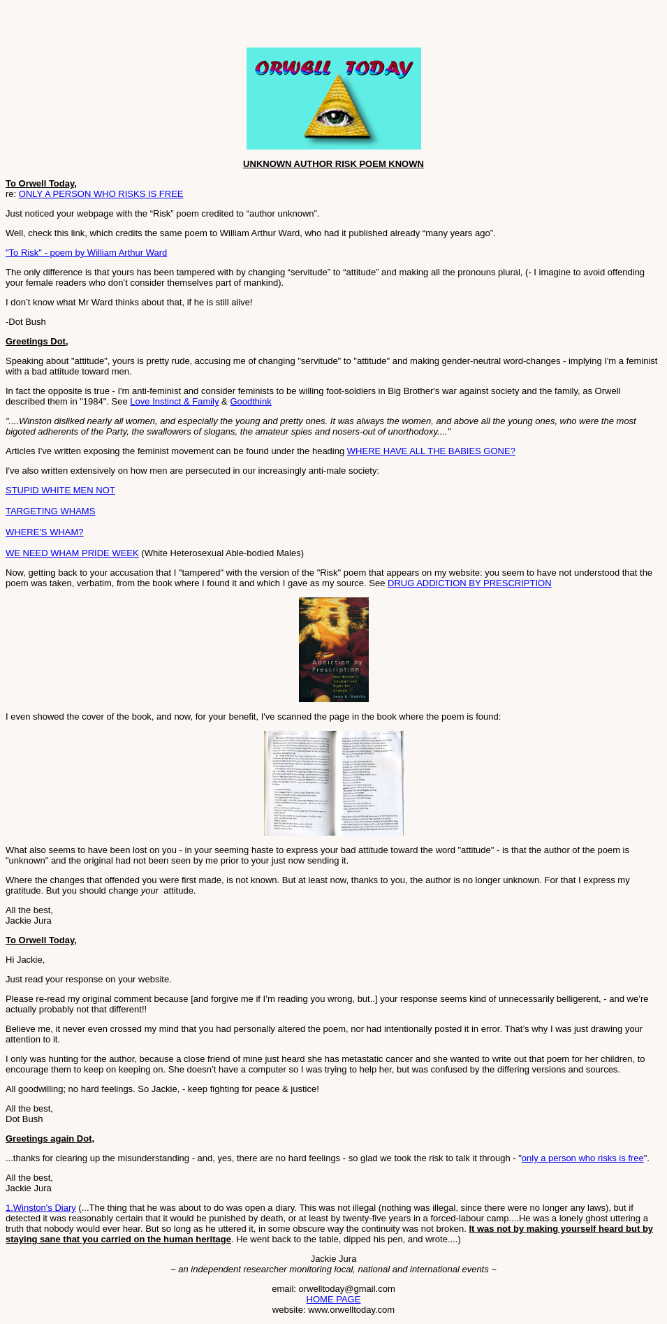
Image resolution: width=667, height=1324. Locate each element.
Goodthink (250, 401)
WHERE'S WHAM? (45, 532)
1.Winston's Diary (41, 1207)
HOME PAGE (334, 1299)
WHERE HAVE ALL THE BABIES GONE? (431, 451)
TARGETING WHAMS (50, 511)
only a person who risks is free (583, 1158)
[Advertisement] (169, 27)
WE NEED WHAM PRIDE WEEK (72, 553)
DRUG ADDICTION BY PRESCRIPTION (470, 583)
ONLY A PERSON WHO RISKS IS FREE (101, 194)
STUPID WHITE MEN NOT (60, 490)
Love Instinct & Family (174, 401)
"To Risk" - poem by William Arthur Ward (86, 252)
